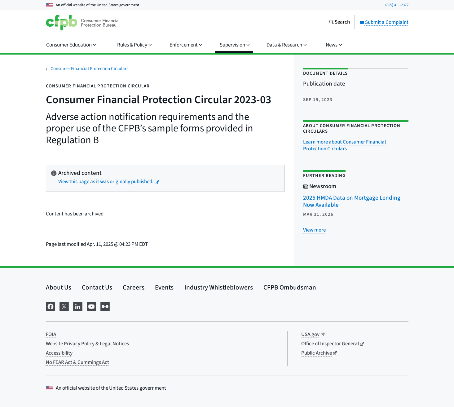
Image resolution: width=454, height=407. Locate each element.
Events (164, 287)
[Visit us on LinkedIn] (77, 306)
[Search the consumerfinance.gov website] (339, 23)
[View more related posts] (314, 230)
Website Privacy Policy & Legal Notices (87, 343)
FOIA (51, 334)
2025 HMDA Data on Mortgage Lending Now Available (351, 201)
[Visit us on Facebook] (50, 306)
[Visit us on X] (64, 306)
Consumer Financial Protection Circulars (89, 69)
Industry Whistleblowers (218, 287)
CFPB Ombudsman (289, 287)
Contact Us (97, 287)
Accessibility (59, 353)
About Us (58, 287)
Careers (133, 287)
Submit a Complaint (383, 22)
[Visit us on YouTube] (91, 306)
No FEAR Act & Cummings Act (77, 362)
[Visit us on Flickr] (105, 306)
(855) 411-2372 (396, 5)
